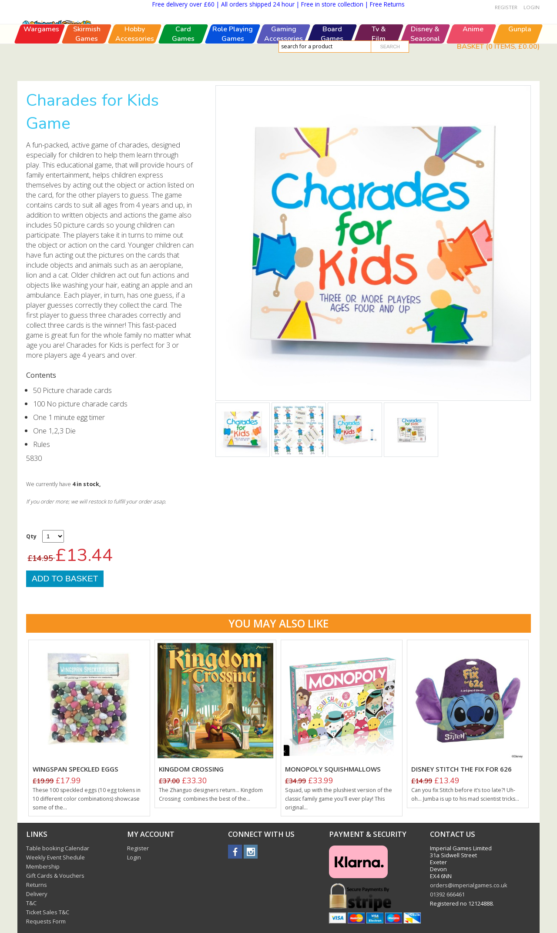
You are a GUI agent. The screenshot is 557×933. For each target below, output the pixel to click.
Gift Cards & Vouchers (55, 875)
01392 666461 (447, 894)
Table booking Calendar (57, 848)
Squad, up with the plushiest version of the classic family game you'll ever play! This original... (338, 798)
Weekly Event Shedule (55, 857)
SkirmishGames (86, 71)
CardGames (183, 71)
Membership (43, 866)
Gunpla (519, 66)
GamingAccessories (283, 71)
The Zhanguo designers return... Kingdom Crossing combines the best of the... (211, 794)
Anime (473, 66)
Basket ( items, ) (498, 46)
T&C (31, 903)
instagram (251, 852)
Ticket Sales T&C (47, 912)
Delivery (36, 894)
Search (390, 46)
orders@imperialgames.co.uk (468, 885)
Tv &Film (378, 71)
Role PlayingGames (232, 71)
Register (506, 7)
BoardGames (332, 71)
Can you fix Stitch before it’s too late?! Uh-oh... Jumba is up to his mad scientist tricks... (465, 794)
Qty (31, 536)
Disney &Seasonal (425, 71)
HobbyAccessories (134, 71)
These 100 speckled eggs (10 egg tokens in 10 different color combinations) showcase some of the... (87, 798)
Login (531, 7)
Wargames (41, 66)
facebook (235, 852)
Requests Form (46, 921)
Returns (36, 885)
